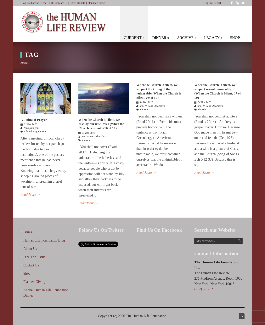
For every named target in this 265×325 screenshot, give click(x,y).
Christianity (30, 131)
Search (218, 3)
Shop (27, 273)
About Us (30, 249)
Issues (27, 232)
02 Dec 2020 (30, 124)
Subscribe (33, 3)
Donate (81, 3)
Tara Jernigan (31, 128)
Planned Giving (96, 3)
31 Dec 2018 (88, 133)
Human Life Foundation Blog (44, 240)
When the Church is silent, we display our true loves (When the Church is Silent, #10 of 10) (101, 124)
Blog (23, 3)
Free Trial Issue (34, 257)
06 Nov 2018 (204, 102)
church (42, 131)
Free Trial (47, 3)
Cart (72, 3)
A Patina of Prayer (33, 120)
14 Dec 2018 (146, 102)
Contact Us (61, 3)
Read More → (30, 195)
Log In (208, 3)
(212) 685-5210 (205, 289)
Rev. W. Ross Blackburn (94, 136)
